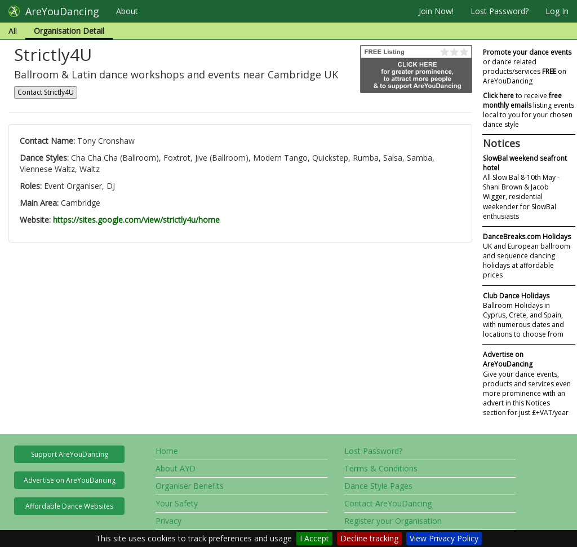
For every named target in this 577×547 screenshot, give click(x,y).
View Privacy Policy (444, 538)
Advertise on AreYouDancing (70, 480)
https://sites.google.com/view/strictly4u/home (136, 219)
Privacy (168, 520)
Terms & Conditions (381, 468)
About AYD (176, 468)
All (12, 30)
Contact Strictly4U (45, 92)
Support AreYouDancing (69, 454)
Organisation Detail (69, 30)
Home (167, 450)
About (127, 11)
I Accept (314, 538)
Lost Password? (500, 11)
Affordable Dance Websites (69, 506)
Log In (557, 11)
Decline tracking (369, 538)
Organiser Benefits (190, 485)
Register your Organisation (393, 520)
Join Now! (436, 11)
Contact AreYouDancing (388, 503)
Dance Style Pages (378, 485)
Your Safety (177, 503)
